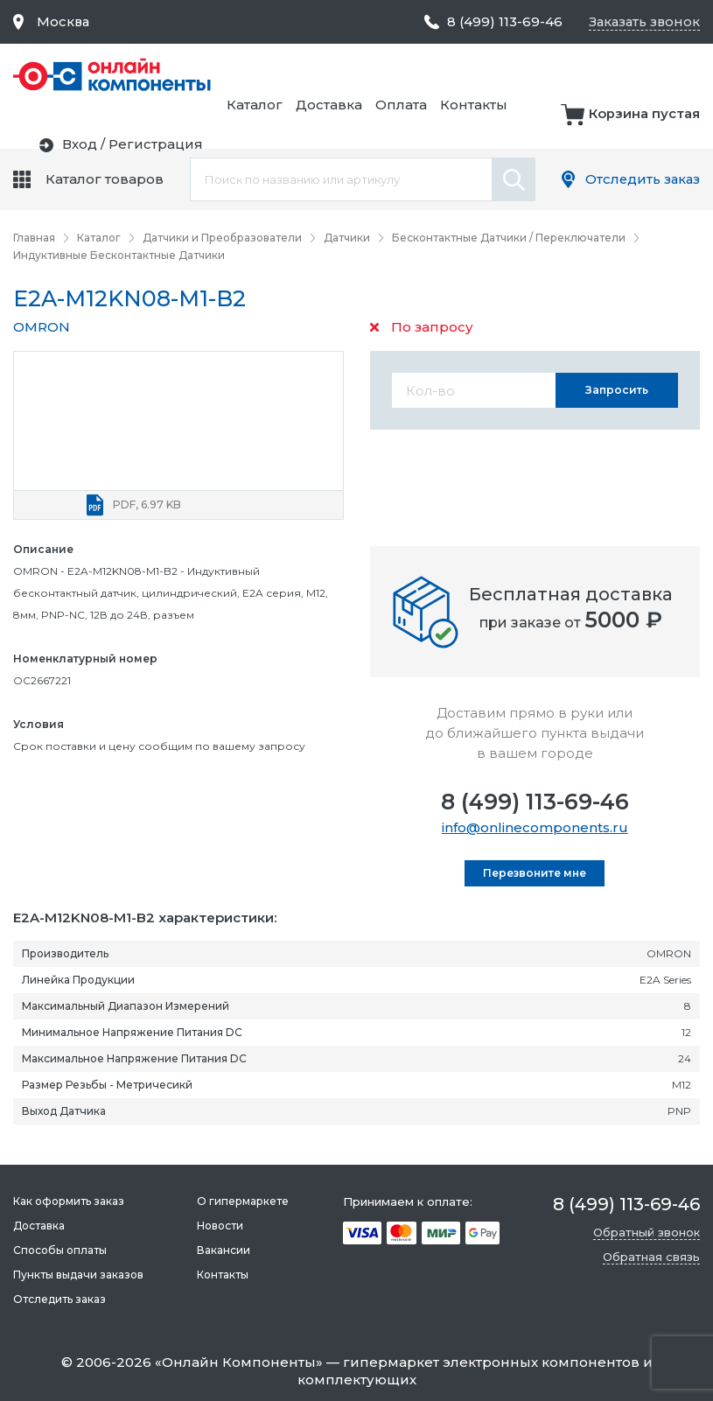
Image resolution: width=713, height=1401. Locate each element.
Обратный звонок (646, 1232)
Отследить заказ (641, 179)
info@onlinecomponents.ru (535, 827)
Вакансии (223, 1250)
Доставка (521, 75)
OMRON (41, 327)
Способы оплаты (60, 1250)
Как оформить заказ (68, 1201)
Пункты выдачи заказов (78, 1274)
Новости (220, 1225)
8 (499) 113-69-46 (535, 801)
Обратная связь (651, 1257)
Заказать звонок (642, 21)
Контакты (666, 75)
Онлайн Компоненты (239, 1362)
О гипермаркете (243, 1201)
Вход (576, 124)
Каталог (447, 75)
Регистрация (652, 124)
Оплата (593, 75)
